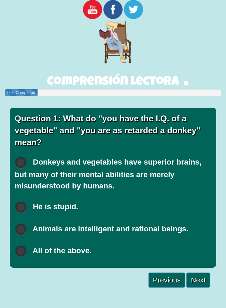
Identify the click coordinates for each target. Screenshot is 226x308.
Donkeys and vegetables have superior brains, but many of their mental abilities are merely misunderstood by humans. (108, 173)
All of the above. (53, 251)
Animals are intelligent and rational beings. (101, 229)
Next (198, 280)
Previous (167, 280)
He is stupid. (46, 207)
